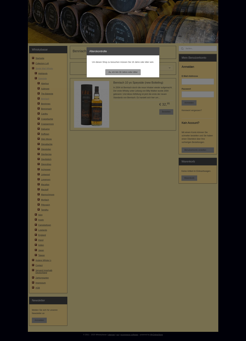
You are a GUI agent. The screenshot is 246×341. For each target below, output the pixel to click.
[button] (123, 72)
